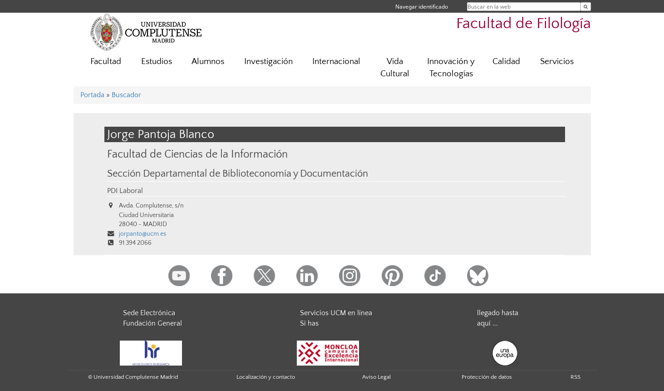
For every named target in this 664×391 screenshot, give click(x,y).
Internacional (336, 61)
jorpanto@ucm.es (142, 234)
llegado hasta (497, 313)
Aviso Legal (376, 377)
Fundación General (152, 323)
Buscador (126, 95)
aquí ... (487, 323)
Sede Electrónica (149, 313)
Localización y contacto (265, 377)
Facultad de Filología (523, 23)
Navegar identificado (421, 6)
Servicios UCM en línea (336, 313)
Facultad (105, 61)
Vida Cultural (394, 68)
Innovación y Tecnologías (451, 68)
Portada (92, 95)
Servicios (557, 61)
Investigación (268, 61)
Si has (309, 323)
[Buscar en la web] (585, 6)
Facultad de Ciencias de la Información (197, 154)
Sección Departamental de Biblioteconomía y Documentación (237, 173)
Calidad (506, 61)
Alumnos (208, 61)
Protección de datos (487, 377)
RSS (575, 377)
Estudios (156, 61)
